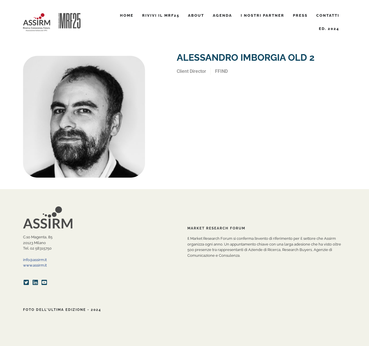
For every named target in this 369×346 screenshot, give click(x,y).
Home (126, 15)
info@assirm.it (35, 260)
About (196, 15)
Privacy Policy (113, 340)
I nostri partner (262, 15)
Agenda (222, 15)
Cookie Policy (141, 340)
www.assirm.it (35, 265)
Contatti (327, 15)
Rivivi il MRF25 (160, 15)
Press (300, 15)
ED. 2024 (329, 28)
